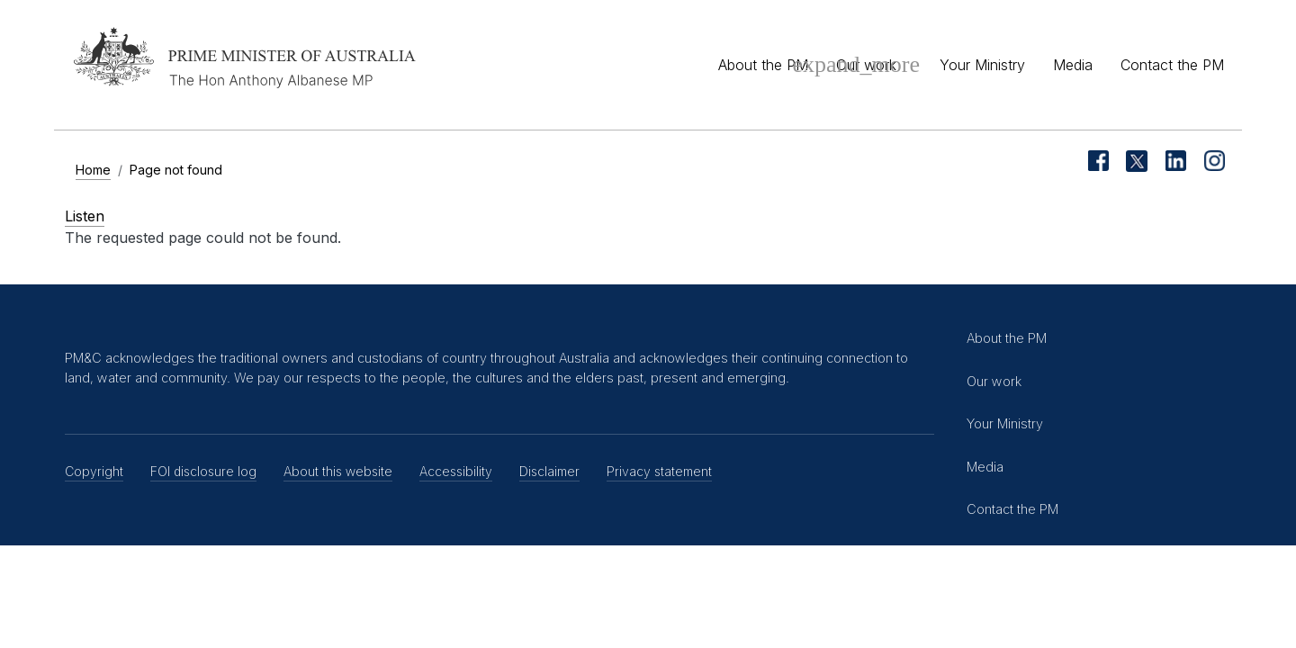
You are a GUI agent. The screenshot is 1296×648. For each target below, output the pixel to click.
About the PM (763, 65)
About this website (338, 471)
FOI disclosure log (203, 471)
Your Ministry (982, 65)
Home (93, 169)
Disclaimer (549, 471)
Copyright (94, 471)
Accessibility (455, 471)
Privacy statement (659, 471)
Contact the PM (1172, 65)
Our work (866, 65)
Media (1073, 65)
